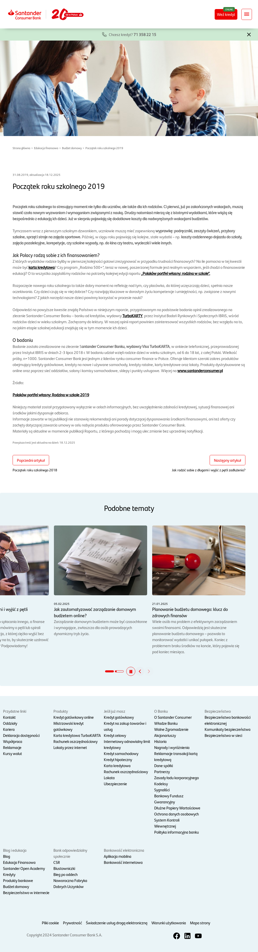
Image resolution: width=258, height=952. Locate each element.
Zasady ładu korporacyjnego (176, 777)
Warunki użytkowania (168, 923)
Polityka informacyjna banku (176, 832)
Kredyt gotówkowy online (73, 717)
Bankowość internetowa (123, 862)
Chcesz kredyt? (132, 34)
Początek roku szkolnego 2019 (104, 148)
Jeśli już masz (114, 711)
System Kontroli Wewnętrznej (166, 823)
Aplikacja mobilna (117, 856)
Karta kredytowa (117, 765)
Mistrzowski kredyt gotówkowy (68, 726)
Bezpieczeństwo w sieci (223, 735)
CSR (56, 862)
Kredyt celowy (115, 735)
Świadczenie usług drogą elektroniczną (116, 923)
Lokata (109, 777)
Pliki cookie (50, 923)
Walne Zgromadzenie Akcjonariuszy (171, 732)
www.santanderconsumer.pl (200, 370)
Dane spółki (163, 765)
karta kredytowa (41, 267)
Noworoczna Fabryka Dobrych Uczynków (70, 883)
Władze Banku (166, 723)
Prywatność (72, 923)
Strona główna (21, 148)
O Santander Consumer (173, 717)
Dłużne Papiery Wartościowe (177, 808)
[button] (249, 34)
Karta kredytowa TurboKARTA (77, 735)
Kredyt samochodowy (121, 753)
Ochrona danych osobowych (176, 814)
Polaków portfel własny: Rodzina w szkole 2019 (51, 395)
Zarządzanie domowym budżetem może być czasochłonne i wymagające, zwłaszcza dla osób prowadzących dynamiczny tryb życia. (100, 581)
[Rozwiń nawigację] (246, 14)
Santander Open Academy (24, 868)
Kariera (9, 729)
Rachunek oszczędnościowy (75, 741)
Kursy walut (12, 753)
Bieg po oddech (65, 874)
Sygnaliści (162, 790)
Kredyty (9, 874)
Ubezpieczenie (115, 783)
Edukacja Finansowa (19, 862)
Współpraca (12, 741)
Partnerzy (162, 771)
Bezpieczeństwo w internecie (26, 892)
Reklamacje (12, 747)
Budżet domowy (72, 148)
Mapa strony (200, 923)
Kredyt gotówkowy (119, 717)
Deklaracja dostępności (21, 735)
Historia (160, 741)
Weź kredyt (226, 14)
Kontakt (9, 717)
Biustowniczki (64, 868)
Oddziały (10, 723)
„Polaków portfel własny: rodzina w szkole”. (175, 273)
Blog (6, 856)
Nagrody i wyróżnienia (171, 747)
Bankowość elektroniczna (124, 850)
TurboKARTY (132, 315)
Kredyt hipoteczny (118, 759)
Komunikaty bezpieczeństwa (227, 729)
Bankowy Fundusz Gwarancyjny (168, 799)
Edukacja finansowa (46, 148)
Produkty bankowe (18, 880)
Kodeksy (161, 783)
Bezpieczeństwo (218, 711)
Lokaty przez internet (70, 747)
